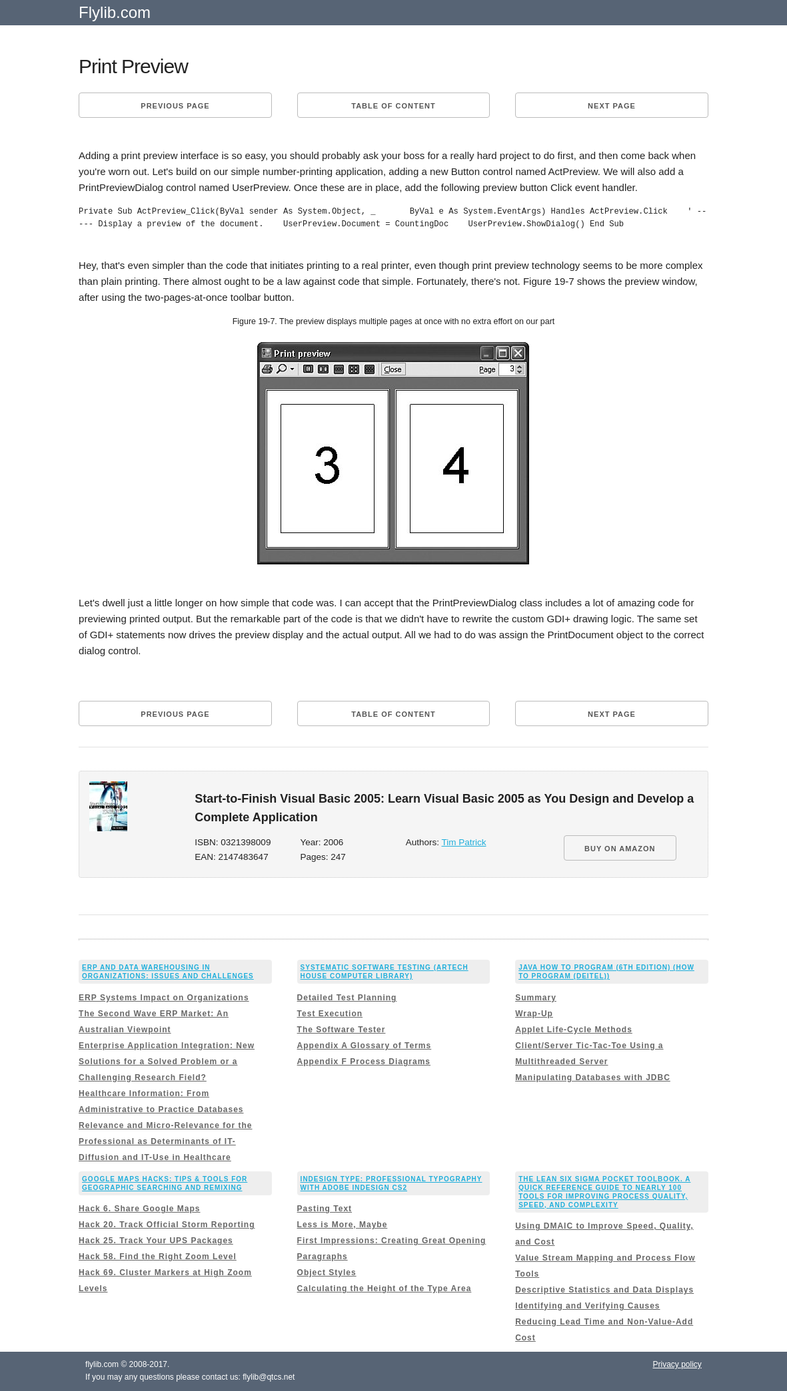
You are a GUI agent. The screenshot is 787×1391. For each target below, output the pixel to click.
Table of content (393, 106)
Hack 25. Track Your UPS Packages (156, 1240)
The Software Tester (341, 1029)
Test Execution (330, 1013)
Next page (612, 106)
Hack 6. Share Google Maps (139, 1208)
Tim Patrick (464, 842)
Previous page (175, 106)
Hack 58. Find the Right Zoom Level (158, 1256)
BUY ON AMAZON (620, 849)
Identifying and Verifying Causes (587, 1305)
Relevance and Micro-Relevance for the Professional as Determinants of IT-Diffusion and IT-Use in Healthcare (165, 1141)
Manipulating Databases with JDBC (592, 1077)
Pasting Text (324, 1208)
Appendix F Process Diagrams (363, 1061)
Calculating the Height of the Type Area (384, 1288)
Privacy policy (677, 1364)
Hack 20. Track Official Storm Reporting (167, 1224)
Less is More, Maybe (342, 1224)
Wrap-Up (534, 1013)
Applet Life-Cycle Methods (573, 1029)
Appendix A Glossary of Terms (364, 1045)
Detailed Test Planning (347, 997)
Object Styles (327, 1272)
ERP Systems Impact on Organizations (164, 997)
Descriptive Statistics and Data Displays (604, 1289)
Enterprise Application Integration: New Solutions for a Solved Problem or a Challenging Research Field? (167, 1061)
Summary (535, 997)
